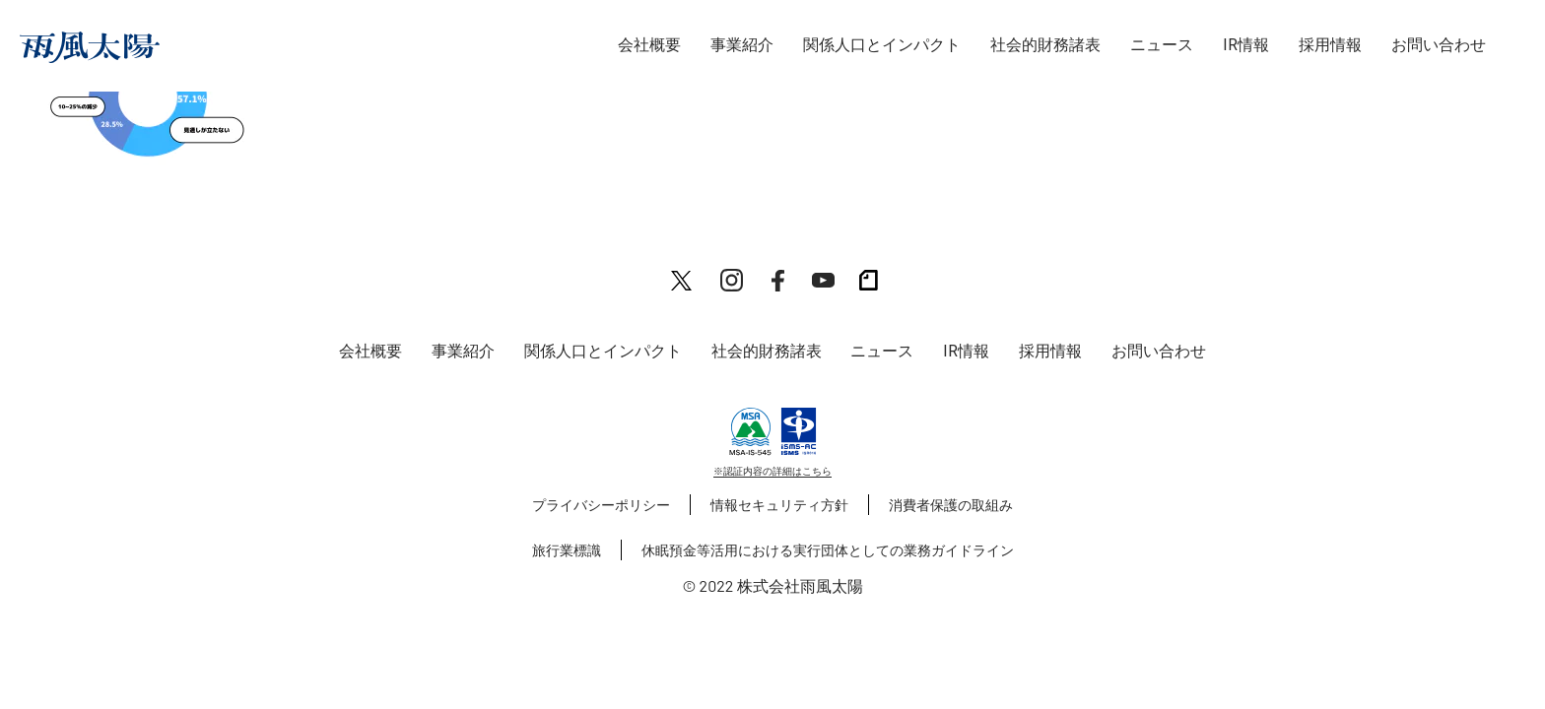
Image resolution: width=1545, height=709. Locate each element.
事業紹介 (741, 44)
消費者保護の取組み (951, 504)
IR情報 (1246, 44)
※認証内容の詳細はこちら (772, 471)
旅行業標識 (566, 550)
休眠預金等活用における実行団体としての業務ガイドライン (827, 550)
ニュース (1161, 44)
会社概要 (649, 44)
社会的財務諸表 (1045, 44)
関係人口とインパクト (882, 44)
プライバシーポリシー (601, 504)
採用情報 (1330, 44)
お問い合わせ (1438, 44)
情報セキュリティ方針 (779, 504)
